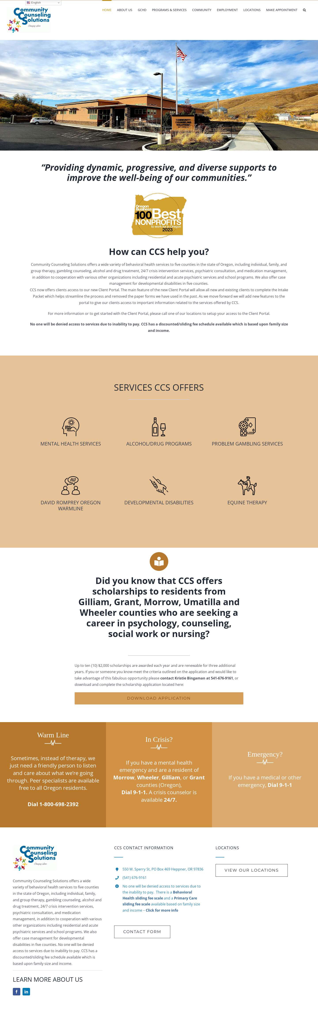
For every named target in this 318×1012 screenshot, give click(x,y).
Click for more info (162, 910)
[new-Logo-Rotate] (35, 846)
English (34, 2)
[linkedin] (26, 991)
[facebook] (16, 991)
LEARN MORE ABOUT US (48, 979)
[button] (304, 9)
